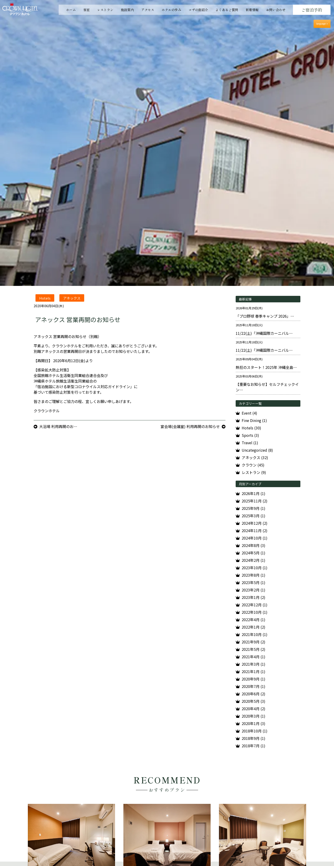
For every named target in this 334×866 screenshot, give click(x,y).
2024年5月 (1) (253, 553)
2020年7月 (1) (253, 686)
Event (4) (249, 413)
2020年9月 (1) (253, 679)
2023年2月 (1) (253, 590)
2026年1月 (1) (253, 493)
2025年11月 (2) (254, 501)
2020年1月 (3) (253, 723)
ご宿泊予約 (311, 10)
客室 (86, 9)
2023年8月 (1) (253, 575)
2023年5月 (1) (253, 582)
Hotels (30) (251, 428)
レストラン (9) (254, 472)
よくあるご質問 (226, 9)
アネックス (71, 298)
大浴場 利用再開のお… (58, 426)
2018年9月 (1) (253, 738)
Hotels (45, 298)
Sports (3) (250, 435)
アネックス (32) (255, 457)
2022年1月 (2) (253, 627)
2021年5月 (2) (253, 649)
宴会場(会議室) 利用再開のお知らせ (190, 426)
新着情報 (252, 9)
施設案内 (127, 9)
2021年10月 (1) (254, 634)
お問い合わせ (276, 9)
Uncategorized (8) (257, 450)
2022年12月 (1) (254, 604)
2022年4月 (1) (253, 619)
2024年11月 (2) (254, 530)
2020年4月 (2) (253, 708)
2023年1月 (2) (253, 597)
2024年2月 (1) (253, 560)
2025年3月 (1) (253, 515)
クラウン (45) (253, 465)
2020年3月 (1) (253, 716)
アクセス (147, 9)
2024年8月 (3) (253, 545)
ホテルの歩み (171, 9)
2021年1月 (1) (253, 671)
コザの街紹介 (198, 9)
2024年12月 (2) (254, 523)
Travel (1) (250, 442)
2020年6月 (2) (253, 694)
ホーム (71, 9)
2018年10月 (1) (254, 731)
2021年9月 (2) (253, 642)
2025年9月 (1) (253, 508)
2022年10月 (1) (254, 612)
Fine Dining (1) (254, 420)
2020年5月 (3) (253, 701)
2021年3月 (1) (253, 664)
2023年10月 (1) (254, 567)
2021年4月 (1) (253, 656)
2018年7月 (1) (253, 745)
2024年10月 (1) (254, 538)
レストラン (105, 9)
